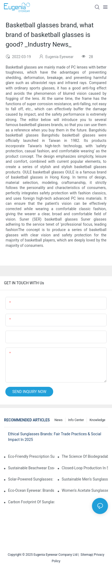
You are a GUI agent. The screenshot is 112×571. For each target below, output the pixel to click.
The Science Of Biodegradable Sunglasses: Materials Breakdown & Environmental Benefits (85, 456)
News (59, 420)
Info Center (76, 420)
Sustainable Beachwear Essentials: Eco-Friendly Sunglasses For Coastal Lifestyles (31, 468)
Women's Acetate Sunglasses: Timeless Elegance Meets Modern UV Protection (85, 490)
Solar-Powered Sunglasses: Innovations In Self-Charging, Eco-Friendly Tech (31, 479)
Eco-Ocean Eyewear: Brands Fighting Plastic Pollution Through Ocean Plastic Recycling (31, 490)
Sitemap (85, 555)
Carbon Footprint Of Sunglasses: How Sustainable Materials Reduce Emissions (31, 502)
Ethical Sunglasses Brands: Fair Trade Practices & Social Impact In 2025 (54, 437)
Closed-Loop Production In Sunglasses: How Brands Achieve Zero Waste (85, 468)
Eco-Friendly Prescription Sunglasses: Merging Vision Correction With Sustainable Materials (31, 456)
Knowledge (97, 420)
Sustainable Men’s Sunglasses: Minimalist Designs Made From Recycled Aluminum (85, 479)
